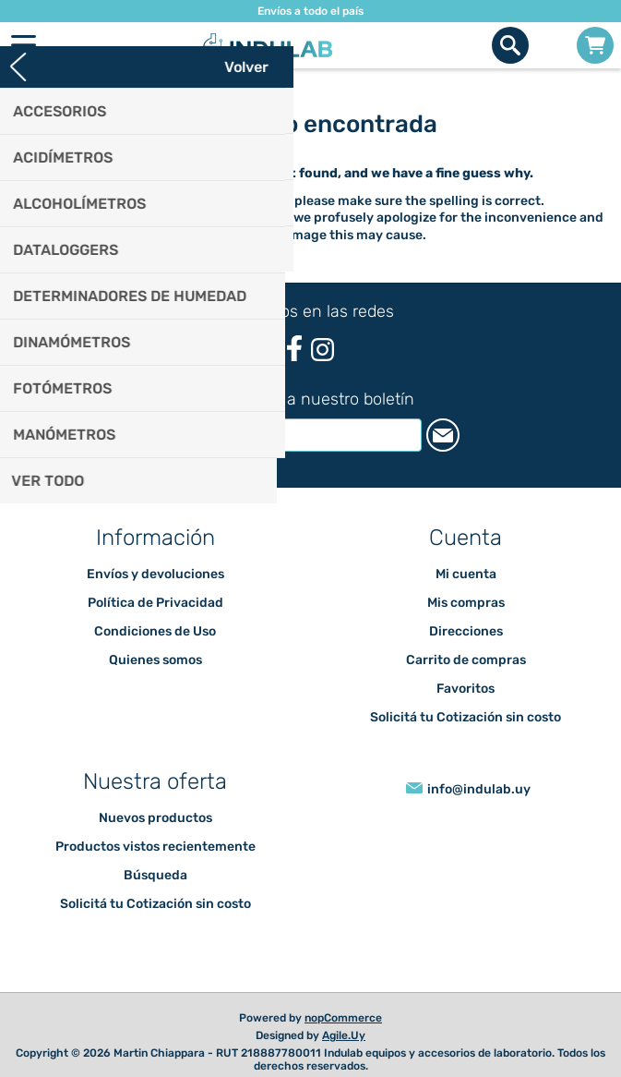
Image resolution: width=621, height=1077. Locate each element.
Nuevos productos (155, 818)
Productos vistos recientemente (155, 846)
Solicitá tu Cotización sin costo (465, 717)
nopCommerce (343, 1017)
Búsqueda (155, 875)
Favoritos (465, 688)
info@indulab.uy (479, 789)
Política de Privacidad (155, 603)
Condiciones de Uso (155, 631)
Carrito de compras (595, 45)
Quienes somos (155, 660)
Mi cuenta (466, 574)
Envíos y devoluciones (155, 574)
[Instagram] (322, 349)
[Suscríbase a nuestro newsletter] (291, 435)
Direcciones (466, 631)
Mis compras (466, 603)
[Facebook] (294, 348)
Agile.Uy (343, 1035)
